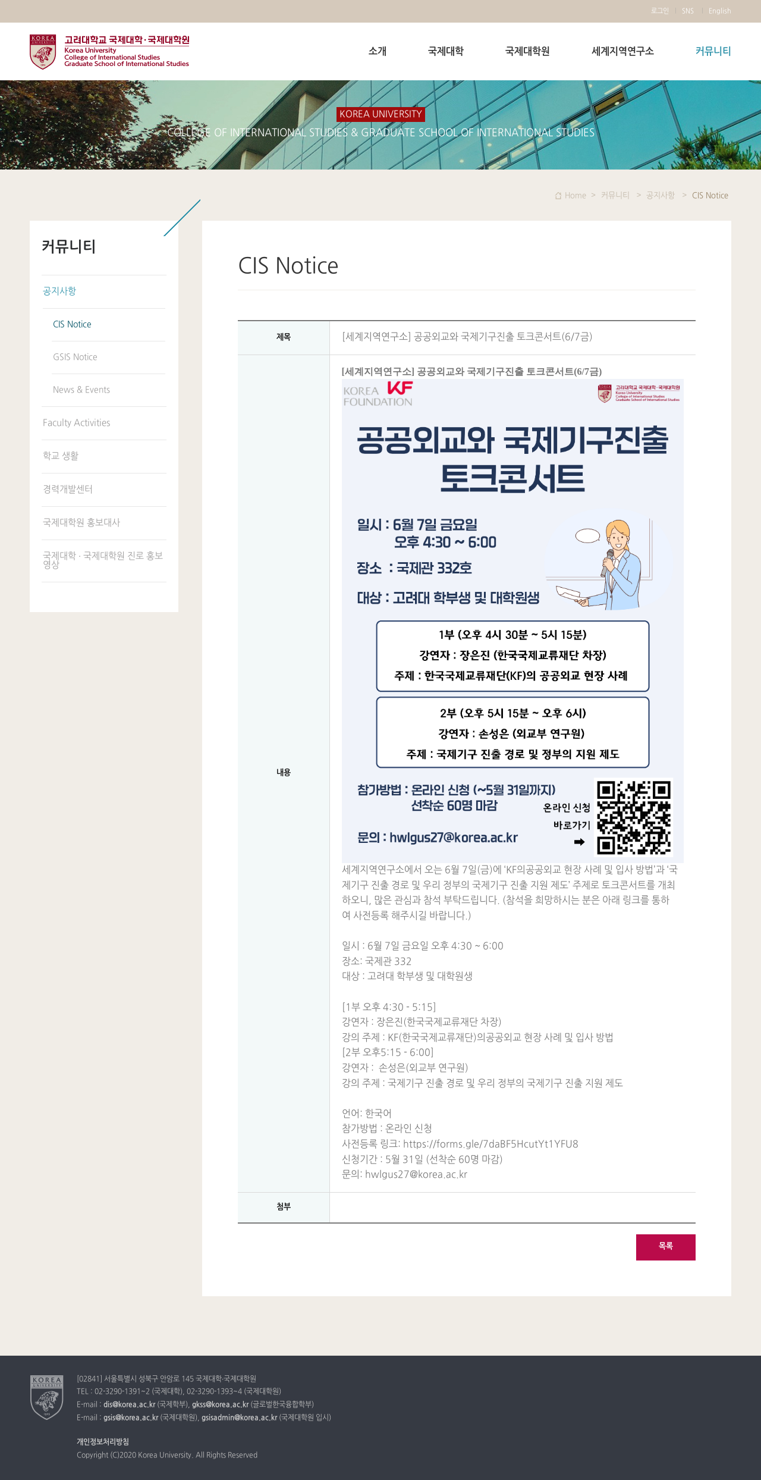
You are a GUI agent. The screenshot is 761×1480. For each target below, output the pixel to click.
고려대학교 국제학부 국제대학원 (109, 52)
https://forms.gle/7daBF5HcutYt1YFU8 (490, 1144)
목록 (666, 1246)
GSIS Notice (75, 357)
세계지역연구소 (623, 51)
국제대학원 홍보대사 (81, 523)
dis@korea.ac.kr (129, 1405)
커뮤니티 (713, 51)
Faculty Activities (76, 423)
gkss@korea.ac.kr (220, 1405)
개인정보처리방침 (103, 1442)
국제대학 (446, 51)
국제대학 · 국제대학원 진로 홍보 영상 (103, 560)
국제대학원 (527, 51)
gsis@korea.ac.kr (130, 1418)
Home (575, 196)
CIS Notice (72, 324)
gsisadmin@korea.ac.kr (239, 1418)
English (720, 11)
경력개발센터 (68, 490)
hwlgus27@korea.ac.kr (416, 1174)
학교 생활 (60, 456)
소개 (377, 51)
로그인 (660, 11)
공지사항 (59, 292)
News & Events (81, 389)
